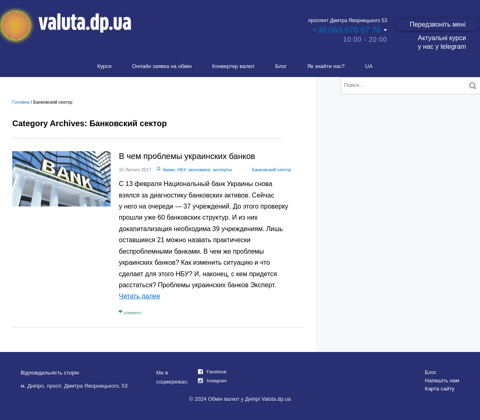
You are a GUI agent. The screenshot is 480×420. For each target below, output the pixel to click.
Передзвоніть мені (437, 24)
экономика (199, 169)
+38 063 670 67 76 (346, 29)
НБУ (181, 169)
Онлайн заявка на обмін (162, 66)
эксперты (222, 169)
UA (369, 66)
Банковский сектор (271, 169)
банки (169, 169)
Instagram (217, 380)
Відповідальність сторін (50, 373)
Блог (281, 66)
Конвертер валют (233, 66)
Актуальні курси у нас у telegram (442, 42)
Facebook (216, 371)
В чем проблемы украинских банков (187, 156)
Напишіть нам (442, 380)
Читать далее (139, 296)
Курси (104, 66)
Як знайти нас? (325, 66)
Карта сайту (440, 389)
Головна (21, 102)
